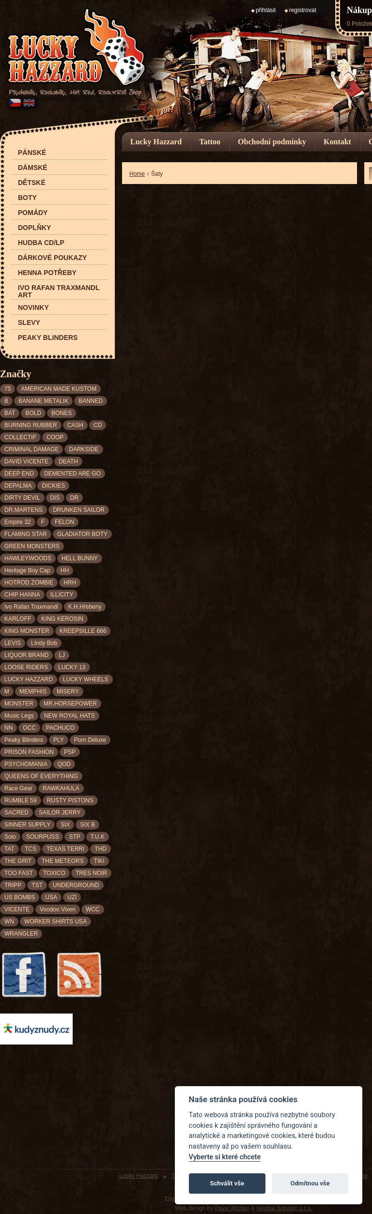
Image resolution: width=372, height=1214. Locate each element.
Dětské (32, 182)
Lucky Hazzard (156, 142)
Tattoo (209, 142)
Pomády (32, 212)
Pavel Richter (232, 1208)
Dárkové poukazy (52, 257)
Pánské (32, 152)
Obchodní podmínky (272, 142)
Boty (27, 197)
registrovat (302, 10)
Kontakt (337, 142)
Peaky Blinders (48, 337)
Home (137, 173)
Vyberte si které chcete (225, 1157)
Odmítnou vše (309, 1183)
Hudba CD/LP (41, 242)
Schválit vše (227, 1183)
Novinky (33, 307)
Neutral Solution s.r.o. (284, 1208)
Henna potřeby (47, 273)
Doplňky (34, 227)
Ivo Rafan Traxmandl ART (59, 291)
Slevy (29, 322)
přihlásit (266, 10)
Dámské (32, 167)
